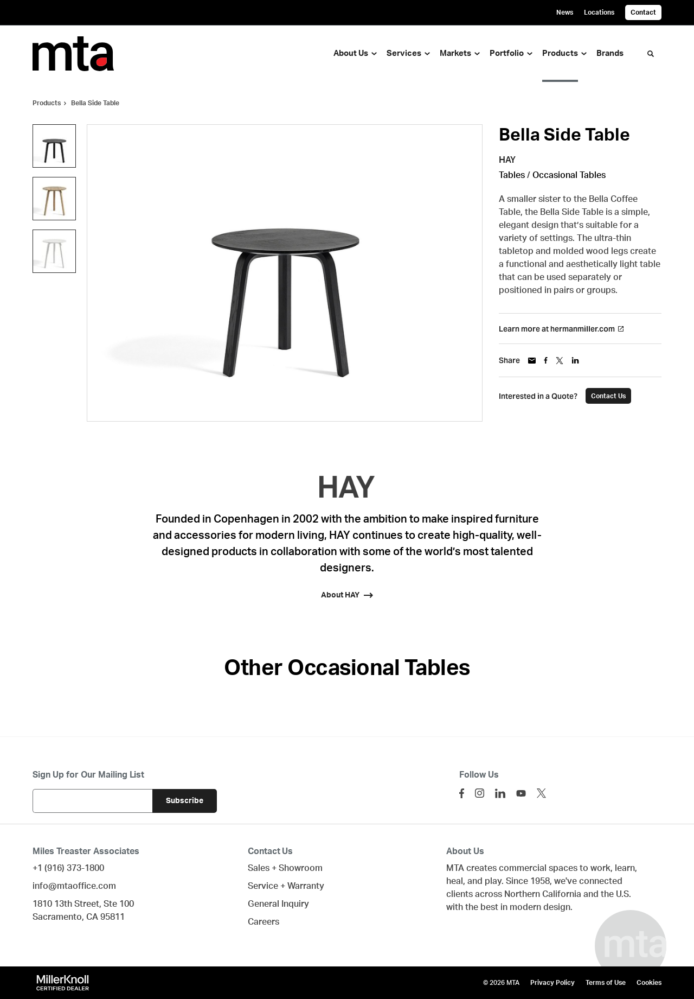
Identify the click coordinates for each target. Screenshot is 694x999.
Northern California (542, 894)
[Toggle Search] (650, 54)
